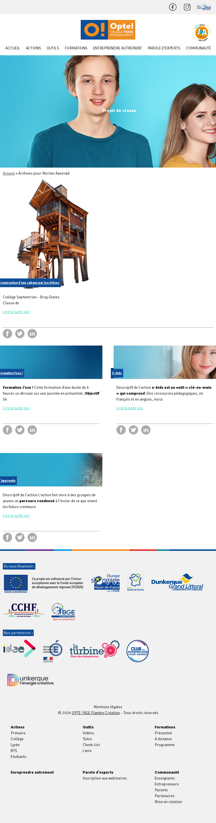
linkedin (32, 333)
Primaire (18, 733)
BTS (14, 750)
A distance (163, 739)
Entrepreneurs (167, 784)
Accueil (12, 48)
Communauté (198, 48)
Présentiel (163, 733)
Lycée (15, 744)
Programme (165, 744)
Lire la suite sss (16, 311)
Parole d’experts (164, 48)
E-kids (117, 373)
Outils (53, 48)
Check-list (91, 744)
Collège (17, 739)
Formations (76, 48)
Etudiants (18, 756)
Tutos (87, 739)
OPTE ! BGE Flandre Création (108, 30)
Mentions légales (108, 707)
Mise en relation (168, 801)
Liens (87, 750)
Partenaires (165, 796)
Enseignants (165, 778)
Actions (33, 48)
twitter (19, 333)
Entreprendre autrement (117, 48)
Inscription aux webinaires (105, 778)
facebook (7, 333)
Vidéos (88, 733)
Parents (161, 790)
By (204, 7)
